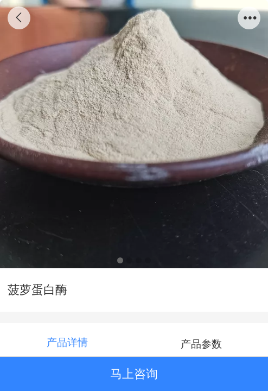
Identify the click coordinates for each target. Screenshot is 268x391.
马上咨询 (134, 374)
